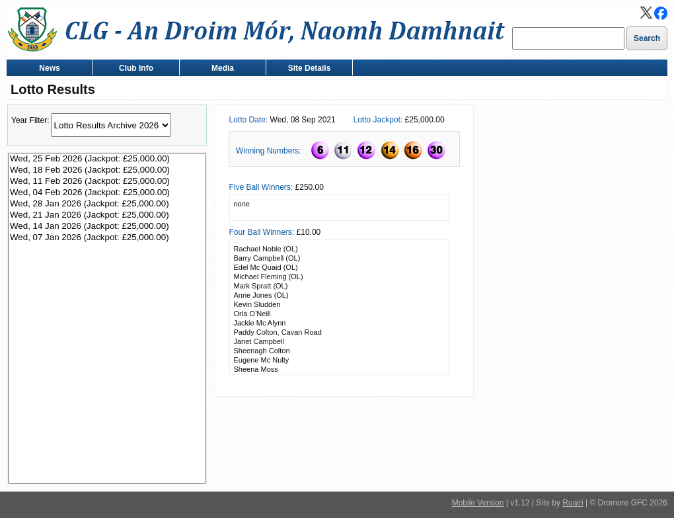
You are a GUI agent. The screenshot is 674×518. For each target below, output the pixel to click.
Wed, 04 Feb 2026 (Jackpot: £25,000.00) (107, 192)
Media (220, 69)
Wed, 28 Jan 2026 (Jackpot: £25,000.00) (107, 204)
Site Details (306, 69)
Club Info (133, 69)
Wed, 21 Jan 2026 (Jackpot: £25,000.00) (107, 215)
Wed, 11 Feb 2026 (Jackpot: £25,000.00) (107, 181)
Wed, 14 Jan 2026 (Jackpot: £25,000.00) (107, 226)
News (47, 69)
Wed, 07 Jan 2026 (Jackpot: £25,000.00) (107, 237)
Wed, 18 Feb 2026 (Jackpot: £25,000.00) (107, 170)
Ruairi (572, 502)
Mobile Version (478, 502)
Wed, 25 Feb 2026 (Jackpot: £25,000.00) (107, 159)
